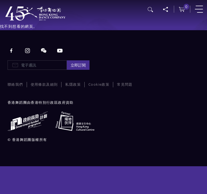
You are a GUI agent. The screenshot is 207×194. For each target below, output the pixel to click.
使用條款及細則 (44, 84)
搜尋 (151, 9)
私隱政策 (73, 84)
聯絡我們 (15, 84)
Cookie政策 (98, 84)
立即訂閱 (78, 65)
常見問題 (125, 84)
